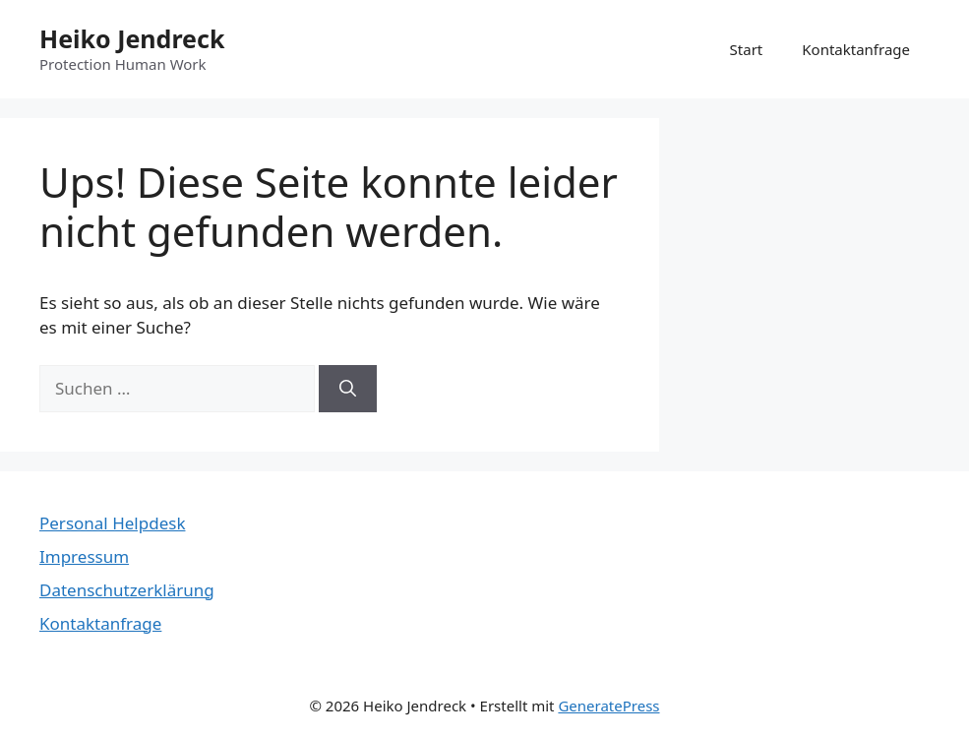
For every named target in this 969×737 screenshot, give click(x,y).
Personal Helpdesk (112, 523)
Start (746, 49)
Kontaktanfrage (856, 49)
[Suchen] (348, 388)
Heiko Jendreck (131, 38)
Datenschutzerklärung (126, 590)
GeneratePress (608, 705)
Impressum (84, 556)
